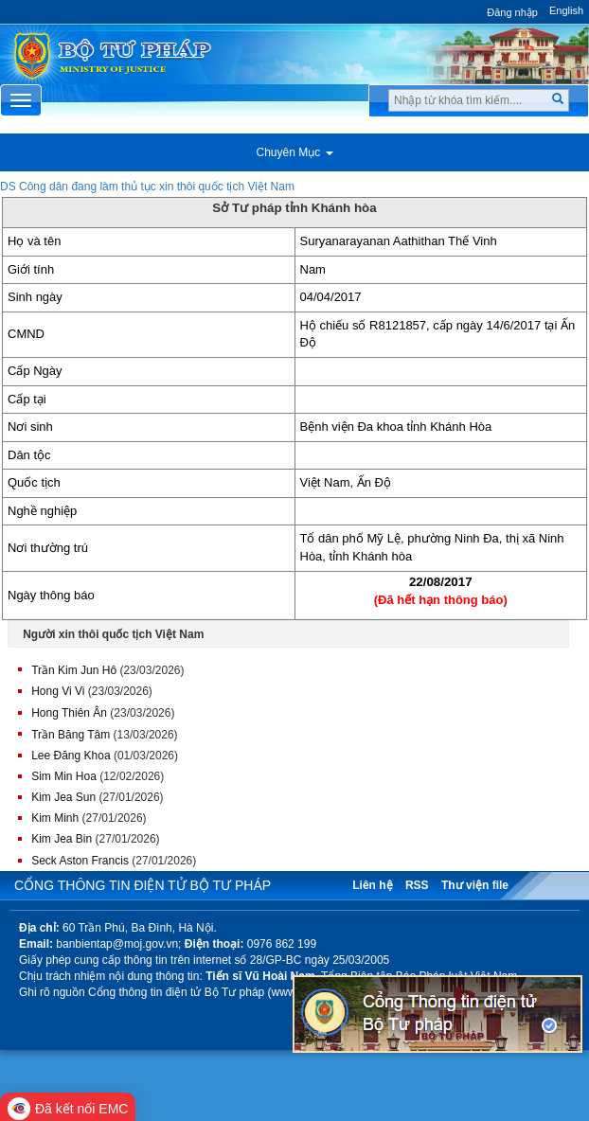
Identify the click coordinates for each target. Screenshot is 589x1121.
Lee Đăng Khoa (70, 755)
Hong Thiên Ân (69, 713)
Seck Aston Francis (80, 860)
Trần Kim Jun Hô (73, 670)
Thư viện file (475, 885)
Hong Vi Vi (57, 691)
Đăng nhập (512, 12)
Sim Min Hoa (64, 776)
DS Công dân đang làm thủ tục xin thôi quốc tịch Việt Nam (147, 186)
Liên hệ (372, 885)
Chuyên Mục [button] (294, 152)
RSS (417, 885)
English (566, 10)
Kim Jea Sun (63, 797)
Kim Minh (55, 818)
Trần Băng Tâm (70, 734)
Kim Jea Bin (61, 838)
